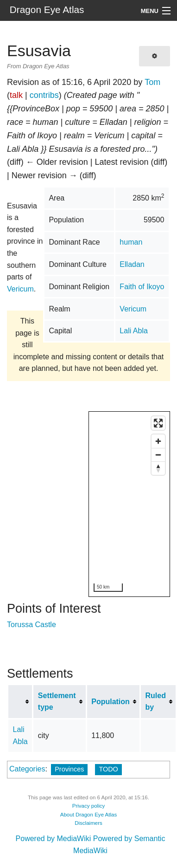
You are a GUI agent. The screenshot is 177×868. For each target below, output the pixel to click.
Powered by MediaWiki (53, 838)
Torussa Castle (31, 624)
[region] (130, 504)
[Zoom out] (158, 454)
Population (110, 702)
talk (16, 95)
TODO (108, 769)
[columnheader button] (20, 702)
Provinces (69, 769)
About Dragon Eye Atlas (88, 814)
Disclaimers (88, 823)
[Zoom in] (158, 441)
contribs (44, 95)
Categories (27, 769)
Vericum (133, 309)
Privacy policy (88, 806)
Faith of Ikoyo (142, 287)
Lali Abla (134, 331)
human (131, 242)
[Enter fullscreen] (158, 423)
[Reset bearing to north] (158, 468)
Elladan (132, 264)
